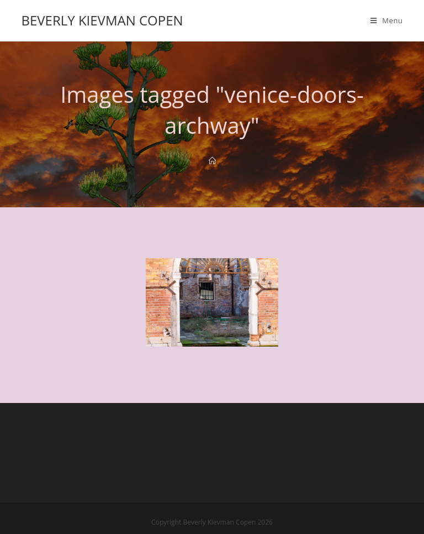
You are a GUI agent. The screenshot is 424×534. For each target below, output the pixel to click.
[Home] (212, 161)
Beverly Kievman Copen (102, 20)
